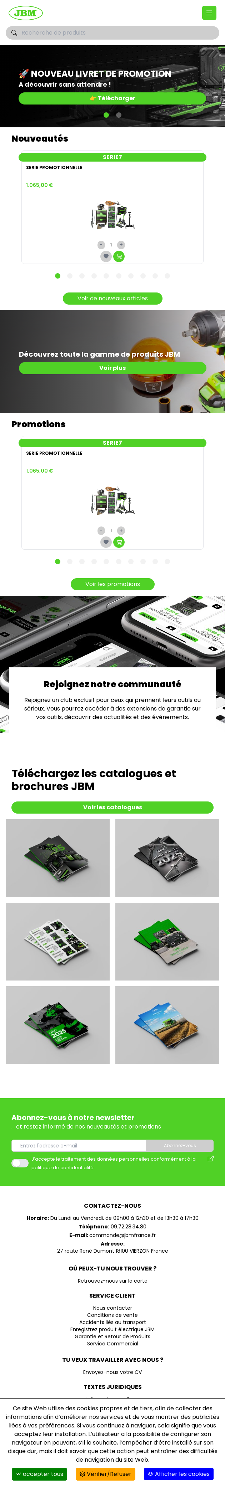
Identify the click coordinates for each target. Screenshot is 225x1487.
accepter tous (39, 1474)
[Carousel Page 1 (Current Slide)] (106, 115)
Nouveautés (39, 138)
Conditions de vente (112, 1315)
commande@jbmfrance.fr (122, 1235)
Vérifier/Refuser (105, 1474)
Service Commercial (112, 1343)
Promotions (38, 424)
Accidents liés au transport (112, 1322)
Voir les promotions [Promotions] (112, 584)
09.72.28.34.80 (128, 1226)
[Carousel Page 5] (106, 276)
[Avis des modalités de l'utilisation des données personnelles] (211, 1163)
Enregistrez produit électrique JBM (112, 1329)
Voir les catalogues (112, 807)
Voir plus (112, 368)
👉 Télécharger (112, 98)
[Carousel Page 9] (155, 276)
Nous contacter (112, 1308)
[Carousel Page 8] (143, 276)
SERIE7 (112, 157)
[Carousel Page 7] (131, 276)
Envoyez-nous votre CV (112, 1372)
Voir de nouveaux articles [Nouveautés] (113, 298)
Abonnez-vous (180, 1145)
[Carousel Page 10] (167, 276)
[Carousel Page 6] (118, 276)
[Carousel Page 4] (94, 276)
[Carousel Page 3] (82, 276)
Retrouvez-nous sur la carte (113, 1280)
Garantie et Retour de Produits (112, 1336)
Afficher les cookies (179, 1474)
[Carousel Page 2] (118, 115)
